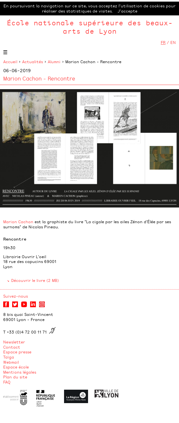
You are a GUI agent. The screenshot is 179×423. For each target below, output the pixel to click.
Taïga (8, 357)
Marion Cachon (18, 221)
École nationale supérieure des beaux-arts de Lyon (90, 27)
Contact (11, 347)
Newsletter (14, 342)
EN (173, 42)
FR (163, 42)
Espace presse (17, 352)
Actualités (32, 61)
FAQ (7, 382)
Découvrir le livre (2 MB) (35, 280)
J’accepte (127, 11)
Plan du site (15, 377)
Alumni (54, 61)
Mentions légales (19, 372)
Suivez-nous (15, 296)
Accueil (10, 61)
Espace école (16, 367)
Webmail (11, 362)
